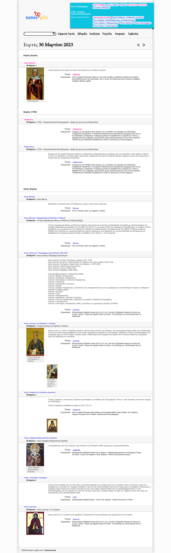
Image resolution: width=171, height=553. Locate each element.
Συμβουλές (133, 33)
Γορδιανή (142, 5)
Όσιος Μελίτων (127, 23)
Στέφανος (76, 410)
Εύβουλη (76, 75)
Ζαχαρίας (76, 450)
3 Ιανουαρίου (82, 6)
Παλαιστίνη (28, 120)
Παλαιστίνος (29, 147)
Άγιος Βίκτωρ (29, 197)
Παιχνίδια (107, 33)
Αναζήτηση (94, 33)
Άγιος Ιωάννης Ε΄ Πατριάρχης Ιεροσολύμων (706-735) (45, 253)
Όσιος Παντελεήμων (142, 23)
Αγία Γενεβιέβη (99, 5)
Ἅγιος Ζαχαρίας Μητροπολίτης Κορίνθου (40, 438)
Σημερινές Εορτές (66, 33)
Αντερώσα (133, 5)
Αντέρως (123, 5)
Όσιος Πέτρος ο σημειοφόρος (105, 26)
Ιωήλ (75, 497)
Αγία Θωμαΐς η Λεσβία (102, 17)
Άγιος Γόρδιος (112, 5)
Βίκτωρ (76, 208)
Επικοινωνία (50, 550)
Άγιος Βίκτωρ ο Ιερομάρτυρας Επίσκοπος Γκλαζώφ (44, 218)
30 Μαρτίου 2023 (56, 45)
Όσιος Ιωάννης (30, 507)
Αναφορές (120, 33)
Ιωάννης (76, 310)
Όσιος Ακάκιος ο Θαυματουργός (106, 23)
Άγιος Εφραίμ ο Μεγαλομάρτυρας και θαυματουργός (114, 20)
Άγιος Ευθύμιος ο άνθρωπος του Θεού (128, 17)
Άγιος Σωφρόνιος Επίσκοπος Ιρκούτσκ (40, 392)
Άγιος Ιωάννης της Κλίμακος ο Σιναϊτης (40, 323)
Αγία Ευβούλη (30, 63)
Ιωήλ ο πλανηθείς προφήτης (35, 478)
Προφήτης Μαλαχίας (101, 8)
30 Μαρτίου (30, 66)
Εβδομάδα (82, 33)
